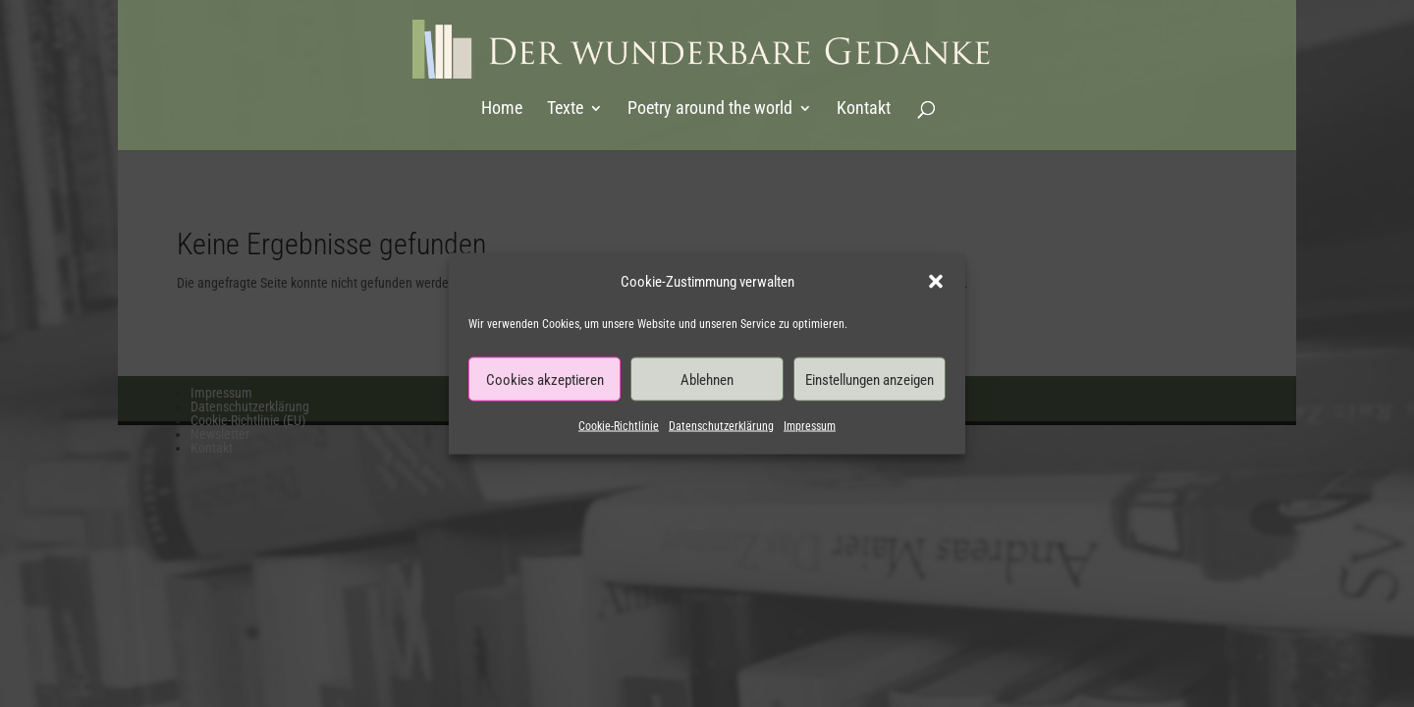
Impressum (810, 426)
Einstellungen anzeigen (869, 379)
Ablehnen (707, 379)
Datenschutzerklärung (721, 426)
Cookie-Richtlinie (618, 426)
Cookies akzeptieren (545, 379)
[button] (936, 282)
